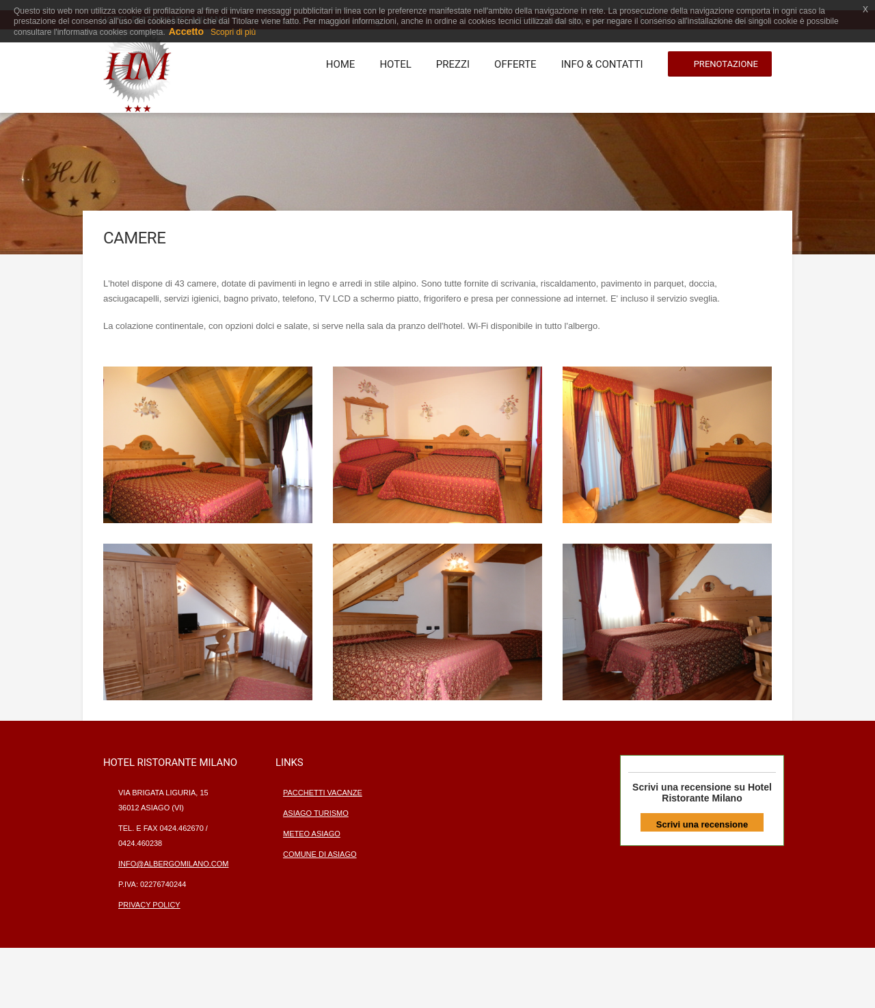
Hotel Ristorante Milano (717, 793)
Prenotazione (726, 64)
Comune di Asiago (320, 854)
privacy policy (149, 905)
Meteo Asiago (311, 834)
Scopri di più (233, 32)
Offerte (515, 64)
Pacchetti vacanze (322, 792)
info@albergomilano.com (173, 864)
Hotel (395, 64)
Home (340, 64)
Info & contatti (602, 64)
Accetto (186, 31)
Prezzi (453, 64)
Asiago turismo (316, 813)
